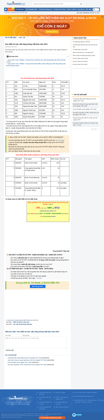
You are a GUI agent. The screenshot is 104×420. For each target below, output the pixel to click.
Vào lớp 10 (13, 12)
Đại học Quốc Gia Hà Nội (80, 64)
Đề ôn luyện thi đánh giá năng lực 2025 (84, 55)
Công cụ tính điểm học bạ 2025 (45, 403)
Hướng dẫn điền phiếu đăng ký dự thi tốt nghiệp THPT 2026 (24, 358)
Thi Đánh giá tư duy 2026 (80, 49)
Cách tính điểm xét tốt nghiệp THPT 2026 (19, 362)
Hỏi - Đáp (25, 12)
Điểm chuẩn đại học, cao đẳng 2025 (83, 52)
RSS (98, 13)
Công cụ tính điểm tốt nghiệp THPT (62, 398)
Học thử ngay (60, 140)
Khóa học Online (60, 392)
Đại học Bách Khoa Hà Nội (80, 58)
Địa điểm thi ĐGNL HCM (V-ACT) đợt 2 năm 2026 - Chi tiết (85, 124)
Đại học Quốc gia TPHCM (80, 61)
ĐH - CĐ (19, 12)
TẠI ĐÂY (39, 278)
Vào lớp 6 (7, 12)
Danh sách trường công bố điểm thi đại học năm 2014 (23, 320)
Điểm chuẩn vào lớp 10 (62, 407)
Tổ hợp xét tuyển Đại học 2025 (45, 408)
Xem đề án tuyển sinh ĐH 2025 (45, 393)
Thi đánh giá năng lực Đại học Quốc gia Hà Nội (85, 46)
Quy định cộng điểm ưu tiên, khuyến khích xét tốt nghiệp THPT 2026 (27, 364)
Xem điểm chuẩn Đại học (45, 398)
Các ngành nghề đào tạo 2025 (61, 403)
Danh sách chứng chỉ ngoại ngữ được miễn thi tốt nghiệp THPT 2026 (27, 360)
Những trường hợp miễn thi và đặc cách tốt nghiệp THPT (85, 119)
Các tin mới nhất (11, 355)
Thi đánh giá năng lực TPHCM (81, 41)
